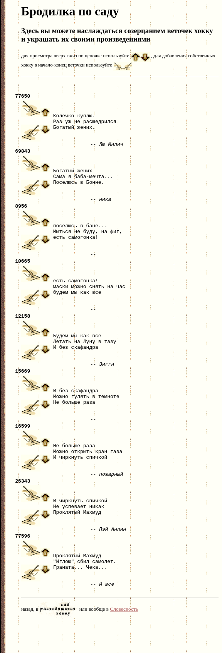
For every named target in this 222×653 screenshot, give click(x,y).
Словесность (124, 640)
